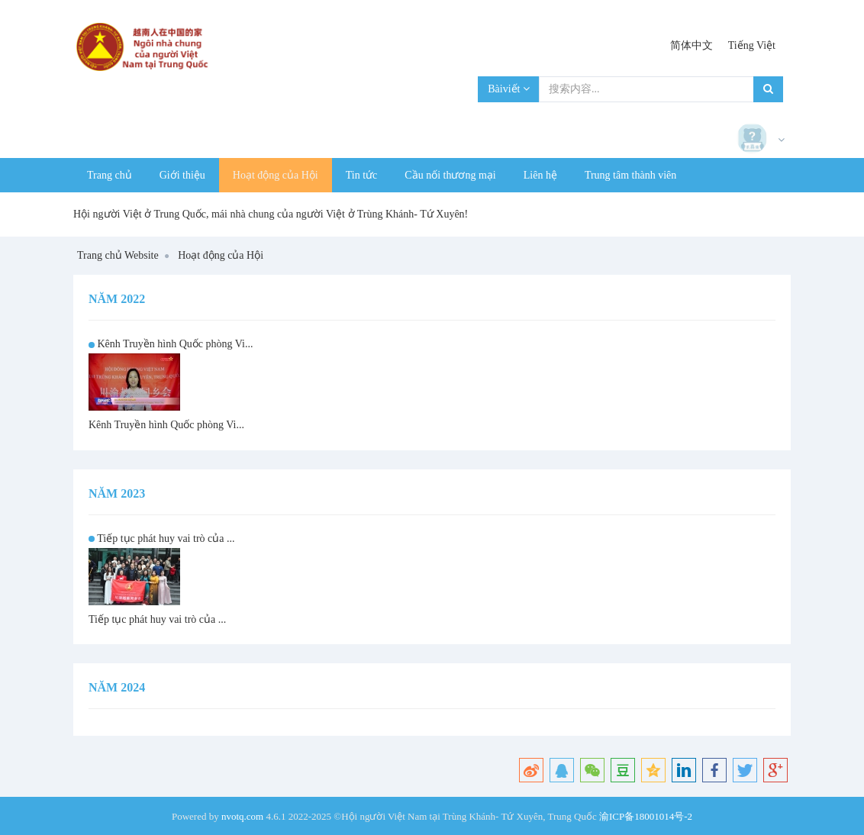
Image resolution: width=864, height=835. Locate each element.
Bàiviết (509, 89)
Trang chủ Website (118, 255)
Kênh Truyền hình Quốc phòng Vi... (175, 344)
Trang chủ (109, 175)
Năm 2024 (117, 687)
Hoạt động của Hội (275, 175)
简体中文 (691, 45)
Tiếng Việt (751, 45)
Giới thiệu (182, 175)
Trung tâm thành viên (630, 175)
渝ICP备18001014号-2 (645, 816)
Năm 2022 (117, 298)
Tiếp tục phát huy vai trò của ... (165, 538)
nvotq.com (242, 816)
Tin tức (362, 175)
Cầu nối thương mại (450, 175)
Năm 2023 (117, 493)
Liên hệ (540, 175)
